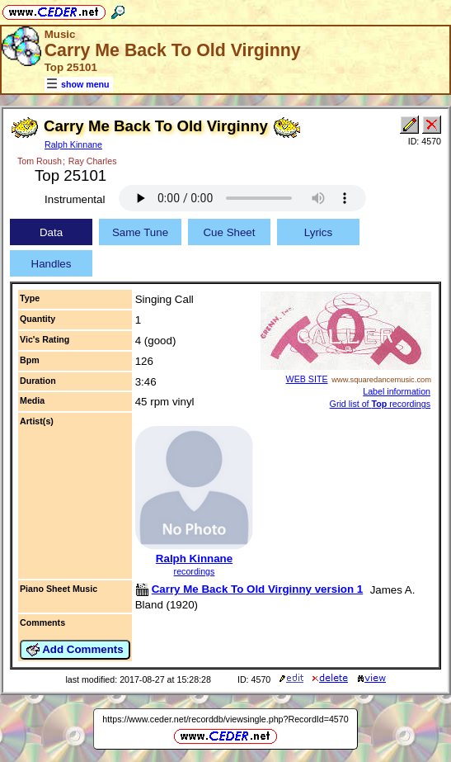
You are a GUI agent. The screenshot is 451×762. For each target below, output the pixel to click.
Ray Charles (92, 161)
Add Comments (75, 649)
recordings (194, 571)
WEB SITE (307, 379)
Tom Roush (39, 161)
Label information (396, 391)
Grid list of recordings (380, 404)
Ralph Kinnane (73, 144)
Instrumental (75, 199)
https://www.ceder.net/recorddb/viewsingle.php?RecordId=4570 (225, 719)
